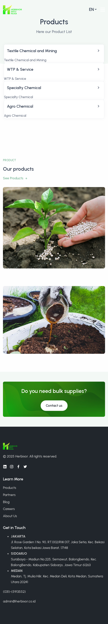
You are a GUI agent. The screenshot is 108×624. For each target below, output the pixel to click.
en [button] (91, 9)
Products (9, 488)
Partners (9, 495)
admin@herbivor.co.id (19, 601)
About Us (10, 516)
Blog (6, 502)
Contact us (54, 406)
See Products (13, 178)
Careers (9, 509)
